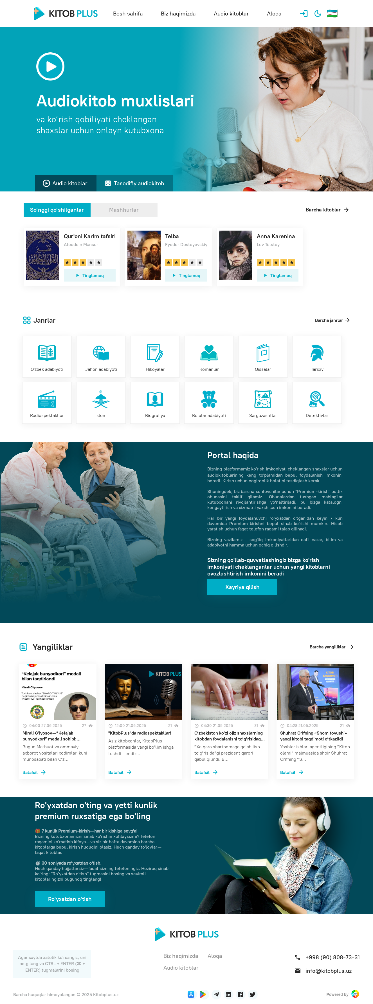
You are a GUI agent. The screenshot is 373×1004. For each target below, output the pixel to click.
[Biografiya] (155, 403)
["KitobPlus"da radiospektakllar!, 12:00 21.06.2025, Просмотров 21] (143, 772)
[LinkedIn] (216, 994)
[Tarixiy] (317, 357)
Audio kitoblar (231, 13)
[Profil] (304, 13)
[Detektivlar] (317, 403)
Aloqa (274, 13)
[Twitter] (253, 994)
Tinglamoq (89, 275)
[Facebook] (241, 994)
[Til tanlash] (332, 13)
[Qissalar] (263, 357)
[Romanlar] (209, 357)
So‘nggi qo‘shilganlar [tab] (57, 209)
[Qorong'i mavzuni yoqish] (318, 13)
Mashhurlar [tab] (124, 209)
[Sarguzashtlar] (263, 403)
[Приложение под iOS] (192, 994)
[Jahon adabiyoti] (101, 357)
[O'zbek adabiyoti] (47, 357)
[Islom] (101, 403)
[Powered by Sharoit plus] (355, 994)
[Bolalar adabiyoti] (209, 403)
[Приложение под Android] (204, 994)
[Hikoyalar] (155, 357)
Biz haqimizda (178, 13)
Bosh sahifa (128, 13)
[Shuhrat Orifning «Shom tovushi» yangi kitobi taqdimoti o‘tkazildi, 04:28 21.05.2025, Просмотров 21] (315, 772)
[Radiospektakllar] (47, 403)
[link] (72, 257)
